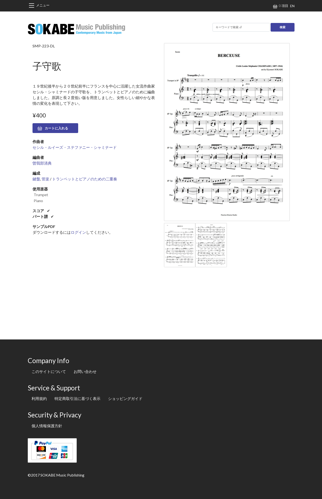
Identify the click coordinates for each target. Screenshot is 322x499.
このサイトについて (49, 371)
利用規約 (39, 398)
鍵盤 (36, 179)
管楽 (45, 179)
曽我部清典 (42, 163)
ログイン (78, 232)
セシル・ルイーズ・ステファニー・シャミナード (75, 147)
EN (292, 6)
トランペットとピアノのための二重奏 (84, 179)
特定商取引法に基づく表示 (77, 398)
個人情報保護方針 (47, 425)
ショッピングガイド (125, 398)
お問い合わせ (85, 371)
